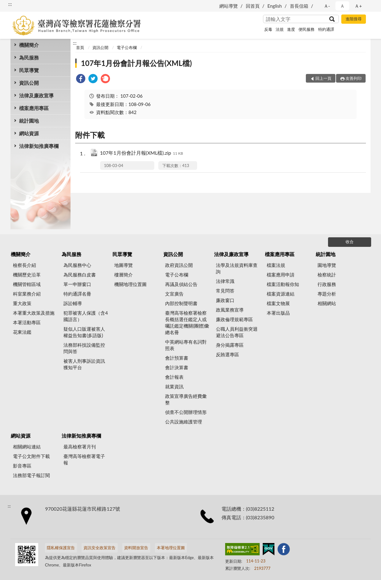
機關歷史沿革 (27, 274)
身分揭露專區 (230, 345)
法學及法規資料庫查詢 (236, 268)
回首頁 (253, 6)
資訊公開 (29, 83)
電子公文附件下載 (31, 456)
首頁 (80, 47)
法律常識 (225, 281)
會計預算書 (176, 358)
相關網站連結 (27, 446)
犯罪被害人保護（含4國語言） (85, 316)
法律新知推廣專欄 (39, 146)
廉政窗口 (225, 300)
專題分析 (327, 293)
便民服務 (306, 29)
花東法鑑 (22, 332)
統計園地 (29, 121)
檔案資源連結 (280, 293)
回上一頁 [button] (323, 78)
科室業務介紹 (27, 293)
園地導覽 (327, 265)
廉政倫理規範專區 (234, 319)
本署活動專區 (27, 322)
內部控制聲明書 (181, 303)
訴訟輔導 (72, 303)
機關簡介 (29, 45)
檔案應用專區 (34, 108)
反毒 (268, 29)
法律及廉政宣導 (36, 95)
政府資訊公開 (179, 265)
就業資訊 (174, 386)
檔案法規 (276, 265)
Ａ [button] (342, 6)
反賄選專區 (227, 354)
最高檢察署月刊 (79, 446)
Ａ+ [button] (358, 6)
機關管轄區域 (27, 284)
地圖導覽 (123, 265)
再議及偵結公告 (181, 284)
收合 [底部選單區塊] (350, 241)
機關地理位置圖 (130, 284)
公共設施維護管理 (183, 421)
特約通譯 (326, 29)
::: (10, 4)
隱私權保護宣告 (61, 547)
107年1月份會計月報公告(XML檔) (136, 63)
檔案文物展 (278, 303)
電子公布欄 (127, 47)
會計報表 (174, 377)
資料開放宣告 (136, 547)
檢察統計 (327, 274)
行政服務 (327, 284)
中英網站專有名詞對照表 (186, 345)
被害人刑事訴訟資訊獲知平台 (84, 364)
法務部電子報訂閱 (31, 475)
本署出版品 (278, 313)
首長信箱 (299, 6)
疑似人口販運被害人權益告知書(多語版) (84, 332)
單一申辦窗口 (77, 284)
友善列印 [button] (354, 78)
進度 (291, 29)
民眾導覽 (29, 70)
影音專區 (22, 465)
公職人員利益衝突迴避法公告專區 (236, 332)
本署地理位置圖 (171, 547)
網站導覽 (228, 6)
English (274, 6)
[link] (80, 79)
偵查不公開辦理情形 (186, 412)
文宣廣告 (174, 293)
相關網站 (327, 303)
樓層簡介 (123, 274)
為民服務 (29, 57)
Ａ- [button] (327, 6)
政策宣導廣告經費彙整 (186, 399)
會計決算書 (176, 367)
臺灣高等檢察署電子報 (84, 459)
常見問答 (225, 290)
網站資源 (29, 133)
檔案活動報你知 (283, 284)
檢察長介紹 (24, 265)
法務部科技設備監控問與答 (84, 348)
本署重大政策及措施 (34, 313)
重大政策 (22, 303)
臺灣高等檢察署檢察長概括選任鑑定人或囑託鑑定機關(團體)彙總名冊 (187, 322)
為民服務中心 (77, 265)
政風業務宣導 (230, 309)
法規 (280, 29)
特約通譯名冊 (77, 293)
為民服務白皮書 (79, 274)
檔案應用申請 (280, 274)
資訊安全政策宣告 (99, 547)
